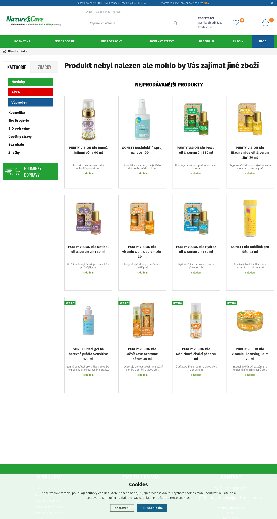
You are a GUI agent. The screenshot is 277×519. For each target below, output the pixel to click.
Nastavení (122, 508)
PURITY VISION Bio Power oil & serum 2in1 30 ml (196, 150)
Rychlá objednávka (210, 23)
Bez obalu (206, 41)
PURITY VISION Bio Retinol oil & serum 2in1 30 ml (88, 240)
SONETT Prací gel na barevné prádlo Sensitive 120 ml (88, 332)
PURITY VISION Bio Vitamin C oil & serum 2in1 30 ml (142, 242)
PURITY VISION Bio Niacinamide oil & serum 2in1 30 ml (250, 152)
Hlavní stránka (15, 51)
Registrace (140, 467)
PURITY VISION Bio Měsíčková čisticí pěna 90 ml (196, 332)
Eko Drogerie (64, 41)
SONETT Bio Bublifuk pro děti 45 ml (250, 240)
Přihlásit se (205, 27)
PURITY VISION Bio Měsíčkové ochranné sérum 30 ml (142, 332)
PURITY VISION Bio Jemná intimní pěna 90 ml (88, 150)
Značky (238, 41)
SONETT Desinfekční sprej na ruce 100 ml (142, 150)
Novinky (18, 82)
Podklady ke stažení (140, 473)
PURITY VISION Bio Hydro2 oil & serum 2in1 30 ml (196, 240)
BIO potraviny (111, 41)
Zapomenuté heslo (140, 460)
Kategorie (16, 67)
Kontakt (117, 11)
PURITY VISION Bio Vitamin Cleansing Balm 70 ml (250, 332)
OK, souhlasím (152, 508)
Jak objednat (103, 11)
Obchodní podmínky (48, 467)
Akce (15, 92)
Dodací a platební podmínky (48, 454)
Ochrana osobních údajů (48, 473)
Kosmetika (22, 41)
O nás (89, 11)
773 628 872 (236, 455)
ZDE (206, 3)
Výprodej (19, 102)
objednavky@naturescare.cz (236, 464)
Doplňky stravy (162, 41)
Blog (263, 41)
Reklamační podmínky (48, 460)
